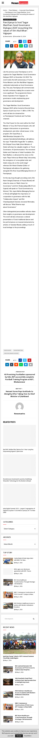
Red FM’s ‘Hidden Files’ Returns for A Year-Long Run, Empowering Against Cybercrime (18, 450)
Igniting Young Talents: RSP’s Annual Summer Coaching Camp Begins (18, 657)
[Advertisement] (19, 287)
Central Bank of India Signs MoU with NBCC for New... (23, 559)
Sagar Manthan (18, 350)
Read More (27, 736)
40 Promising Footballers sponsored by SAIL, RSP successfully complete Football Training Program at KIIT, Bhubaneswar (19, 378)
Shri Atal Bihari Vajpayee (11, 353)
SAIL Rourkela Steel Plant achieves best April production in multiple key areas (25, 680)
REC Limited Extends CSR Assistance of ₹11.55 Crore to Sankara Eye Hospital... (25, 668)
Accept (19, 736)
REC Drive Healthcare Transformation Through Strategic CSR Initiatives (24, 582)
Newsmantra (8, 36)
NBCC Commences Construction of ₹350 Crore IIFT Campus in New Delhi (24, 705)
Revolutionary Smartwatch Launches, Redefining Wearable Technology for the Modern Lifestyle (17, 480)
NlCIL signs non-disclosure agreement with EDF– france (22, 570)
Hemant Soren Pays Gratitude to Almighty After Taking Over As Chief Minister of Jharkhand (19, 394)
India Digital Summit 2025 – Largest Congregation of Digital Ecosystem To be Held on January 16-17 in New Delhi (19, 510)
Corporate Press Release (10, 19)
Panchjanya (7, 350)
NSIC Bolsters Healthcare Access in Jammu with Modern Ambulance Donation (24, 605)
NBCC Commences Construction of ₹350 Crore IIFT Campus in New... (24, 593)
